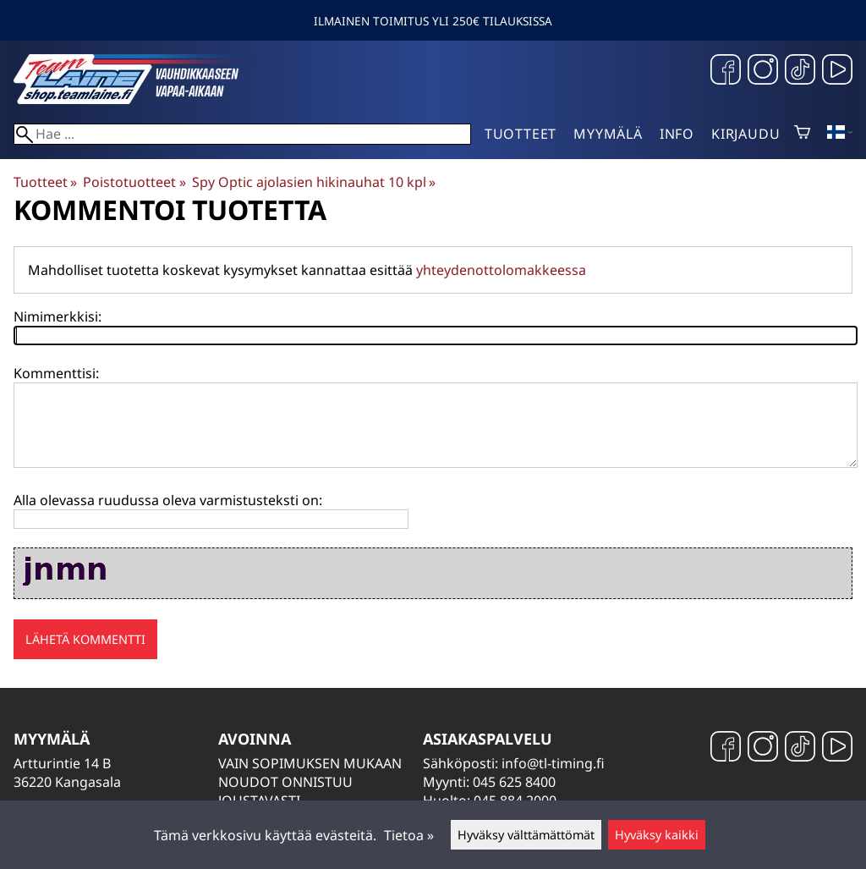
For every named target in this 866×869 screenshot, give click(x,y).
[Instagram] (763, 71)
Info (677, 133)
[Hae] (242, 134)
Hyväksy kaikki (657, 835)
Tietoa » (409, 835)
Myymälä (608, 133)
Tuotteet (520, 133)
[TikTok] (800, 71)
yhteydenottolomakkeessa (501, 270)
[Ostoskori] (802, 133)
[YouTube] (837, 71)
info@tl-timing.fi (553, 763)
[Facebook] (725, 71)
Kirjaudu (745, 133)
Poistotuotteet (134, 182)
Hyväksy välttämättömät (526, 835)
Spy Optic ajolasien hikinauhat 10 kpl (314, 182)
